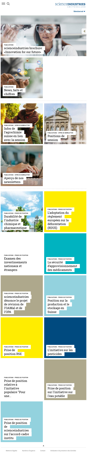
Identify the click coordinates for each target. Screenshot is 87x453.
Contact (42, 451)
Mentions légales (11, 451)
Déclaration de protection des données (63, 451)
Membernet (79, 11)
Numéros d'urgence (28, 451)
